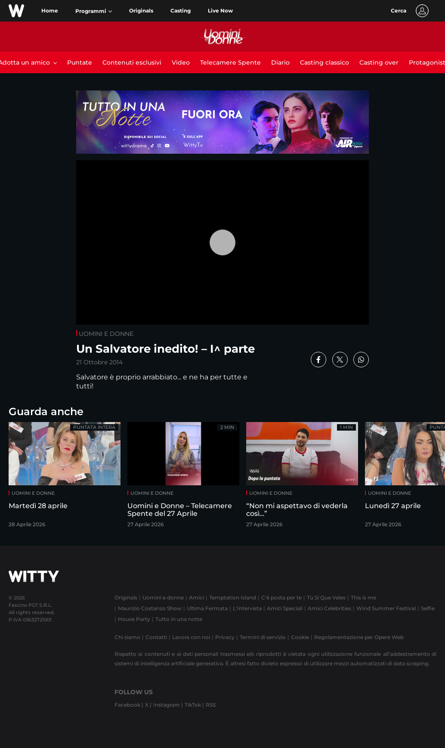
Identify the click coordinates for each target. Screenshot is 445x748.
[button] (93, 11)
